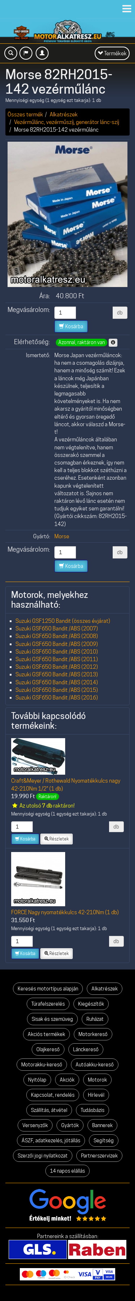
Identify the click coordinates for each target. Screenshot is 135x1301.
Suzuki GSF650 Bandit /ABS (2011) (56, 659)
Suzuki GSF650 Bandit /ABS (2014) (56, 682)
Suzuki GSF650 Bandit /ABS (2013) (56, 674)
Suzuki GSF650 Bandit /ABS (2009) (56, 644)
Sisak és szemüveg (52, 1019)
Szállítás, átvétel (49, 1110)
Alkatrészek (64, 114)
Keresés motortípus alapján (48, 989)
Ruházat (95, 1019)
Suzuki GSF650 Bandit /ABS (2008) (56, 636)
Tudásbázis (92, 1110)
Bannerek (102, 1125)
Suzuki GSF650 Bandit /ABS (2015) (56, 690)
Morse (61, 536)
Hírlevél (96, 1095)
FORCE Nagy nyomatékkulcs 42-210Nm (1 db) (65, 912)
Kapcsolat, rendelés (53, 1095)
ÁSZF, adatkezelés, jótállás (51, 1140)
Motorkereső (93, 1034)
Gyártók (70, 1125)
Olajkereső (48, 1049)
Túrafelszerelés (48, 1004)
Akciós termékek (46, 1034)
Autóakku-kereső (95, 1064)
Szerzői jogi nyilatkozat (43, 1156)
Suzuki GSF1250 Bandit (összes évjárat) (62, 621)
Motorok (97, 1080)
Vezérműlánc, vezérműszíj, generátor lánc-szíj (66, 122)
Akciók (67, 1080)
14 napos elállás (67, 1171)
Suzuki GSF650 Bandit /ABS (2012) (56, 667)
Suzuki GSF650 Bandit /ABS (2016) (56, 697)
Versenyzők (35, 1125)
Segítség (104, 1140)
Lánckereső (86, 1049)
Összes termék (25, 114)
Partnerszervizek (99, 1156)
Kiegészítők (91, 1004)
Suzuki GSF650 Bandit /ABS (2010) (56, 652)
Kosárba (71, 326)
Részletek (56, 839)
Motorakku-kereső (41, 1064)
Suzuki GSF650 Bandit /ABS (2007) (56, 628)
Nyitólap (37, 1080)
